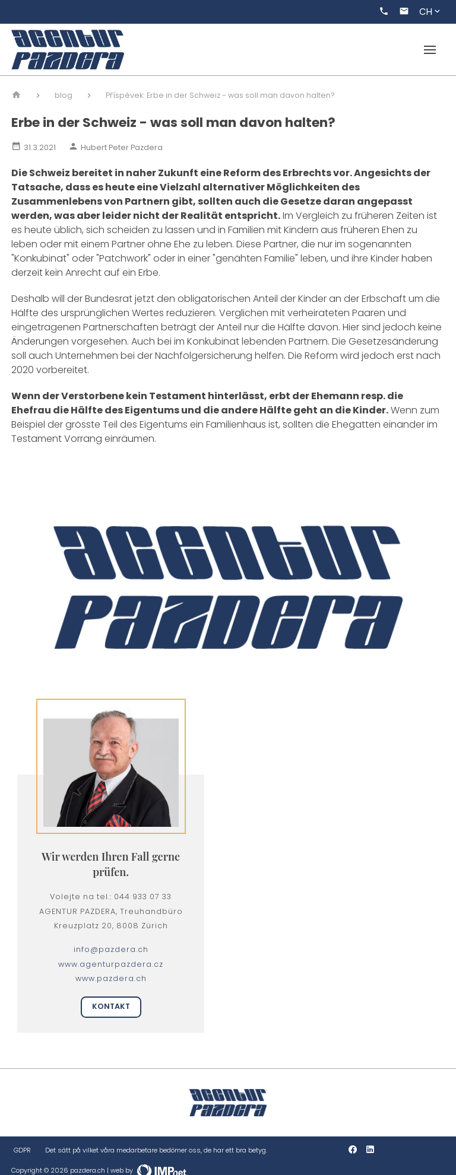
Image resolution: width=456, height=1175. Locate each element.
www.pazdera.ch (111, 978)
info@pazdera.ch (111, 949)
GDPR (22, 1150)
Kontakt (111, 1006)
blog (63, 95)
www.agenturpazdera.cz (110, 964)
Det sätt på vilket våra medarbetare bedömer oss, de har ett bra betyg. (156, 1150)
